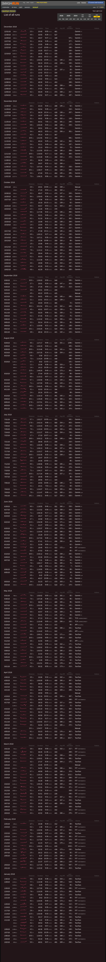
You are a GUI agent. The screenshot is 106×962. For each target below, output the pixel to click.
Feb (63, 19)
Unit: (94, 7)
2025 (68, 16)
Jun (78, 19)
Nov (95, 19)
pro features (42, 2)
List (20, 7)
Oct (92, 19)
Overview (5, 7)
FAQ (24, 2)
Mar (67, 19)
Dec (99, 19)
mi (102, 7)
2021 (90, 14)
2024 (75, 16)
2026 (61, 16)
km (99, 7)
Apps (27, 2)
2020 (90, 16)
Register (83, 2)
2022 (83, 16)
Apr (70, 19)
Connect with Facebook (95, 2)
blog (32, 2)
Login (78, 2)
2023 (83, 14)
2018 (97, 16)
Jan (60, 19)
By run (14, 7)
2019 (97, 14)
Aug (84, 19)
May (74, 19)
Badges (27, 7)
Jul (81, 19)
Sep (88, 19)
